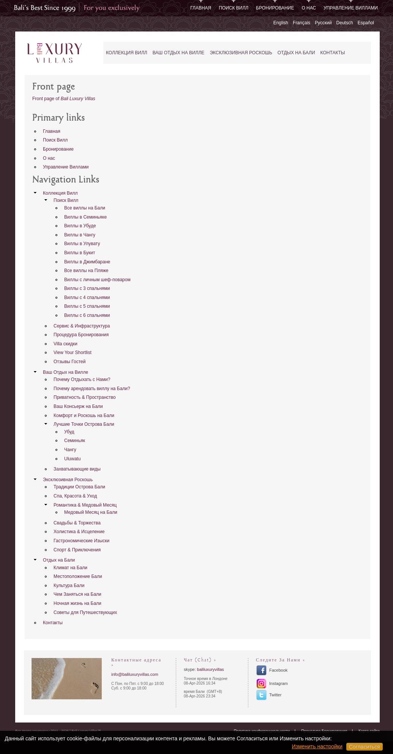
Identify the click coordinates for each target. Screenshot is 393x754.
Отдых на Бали (296, 52)
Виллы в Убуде (80, 225)
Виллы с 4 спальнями (87, 297)
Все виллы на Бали (84, 208)
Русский (323, 22)
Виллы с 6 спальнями (87, 315)
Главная (200, 8)
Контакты (332, 52)
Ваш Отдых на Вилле (179, 52)
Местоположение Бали (78, 576)
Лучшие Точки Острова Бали (84, 424)
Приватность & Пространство (85, 397)
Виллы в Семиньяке (85, 217)
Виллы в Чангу (79, 235)
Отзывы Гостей (69, 361)
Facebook (278, 670)
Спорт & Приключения (77, 550)
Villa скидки (65, 343)
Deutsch (344, 22)
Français (301, 22)
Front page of (63, 98)
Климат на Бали (70, 567)
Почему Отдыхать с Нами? (82, 379)
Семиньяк (74, 440)
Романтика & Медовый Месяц (85, 505)
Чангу (70, 449)
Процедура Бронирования (81, 334)
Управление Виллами (351, 8)
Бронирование (275, 8)
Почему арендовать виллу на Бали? (92, 388)
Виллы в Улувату (82, 243)
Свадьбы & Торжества (77, 523)
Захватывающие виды (77, 469)
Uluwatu (72, 458)
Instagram (278, 683)
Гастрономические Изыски (81, 540)
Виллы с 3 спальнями (87, 288)
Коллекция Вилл (126, 52)
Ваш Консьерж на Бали (78, 406)
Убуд (69, 431)
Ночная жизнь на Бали (77, 603)
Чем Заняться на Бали (77, 594)
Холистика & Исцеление (79, 531)
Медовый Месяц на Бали (90, 512)
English (280, 22)
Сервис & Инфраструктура (82, 326)
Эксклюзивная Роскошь (241, 52)
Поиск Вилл (233, 8)
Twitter (275, 695)
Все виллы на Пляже (86, 270)
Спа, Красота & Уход (75, 496)
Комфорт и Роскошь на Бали (84, 415)
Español (366, 22)
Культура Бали (69, 585)
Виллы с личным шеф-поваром (97, 279)
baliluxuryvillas (210, 669)
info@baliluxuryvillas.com (134, 674)
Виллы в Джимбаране (87, 261)
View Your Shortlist (73, 352)
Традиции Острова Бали (79, 487)
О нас (308, 8)
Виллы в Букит (79, 252)
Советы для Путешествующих (85, 612)
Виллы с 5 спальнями (87, 306)
